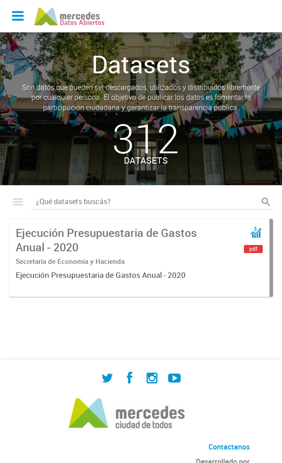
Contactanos (229, 447)
